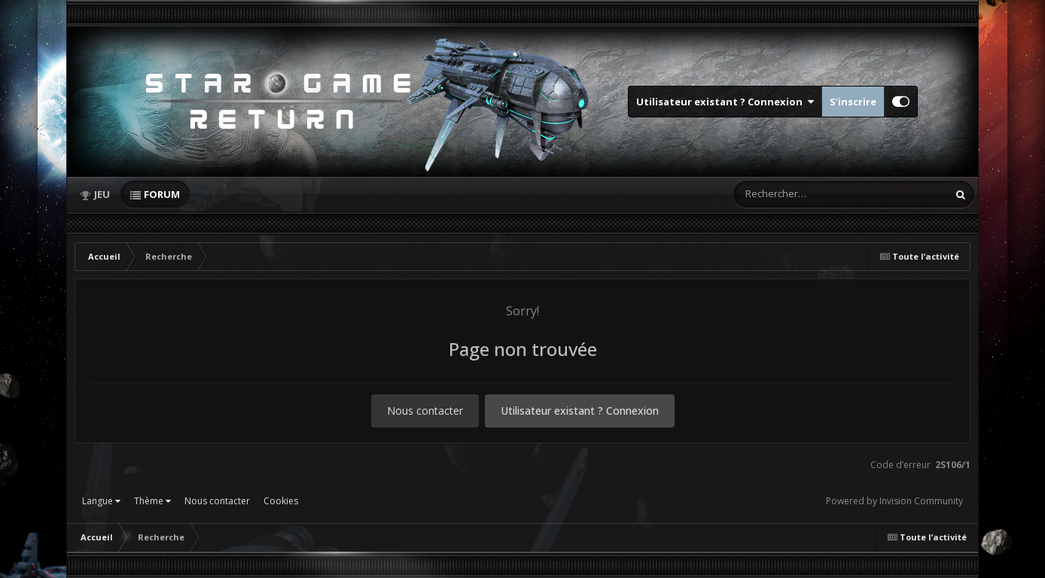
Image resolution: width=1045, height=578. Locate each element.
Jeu (102, 194)
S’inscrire (853, 101)
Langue (101, 500)
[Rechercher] (797, 194)
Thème (152, 500)
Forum (162, 194)
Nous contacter (425, 410)
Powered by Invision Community (894, 500)
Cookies (281, 500)
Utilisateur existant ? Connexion (725, 102)
